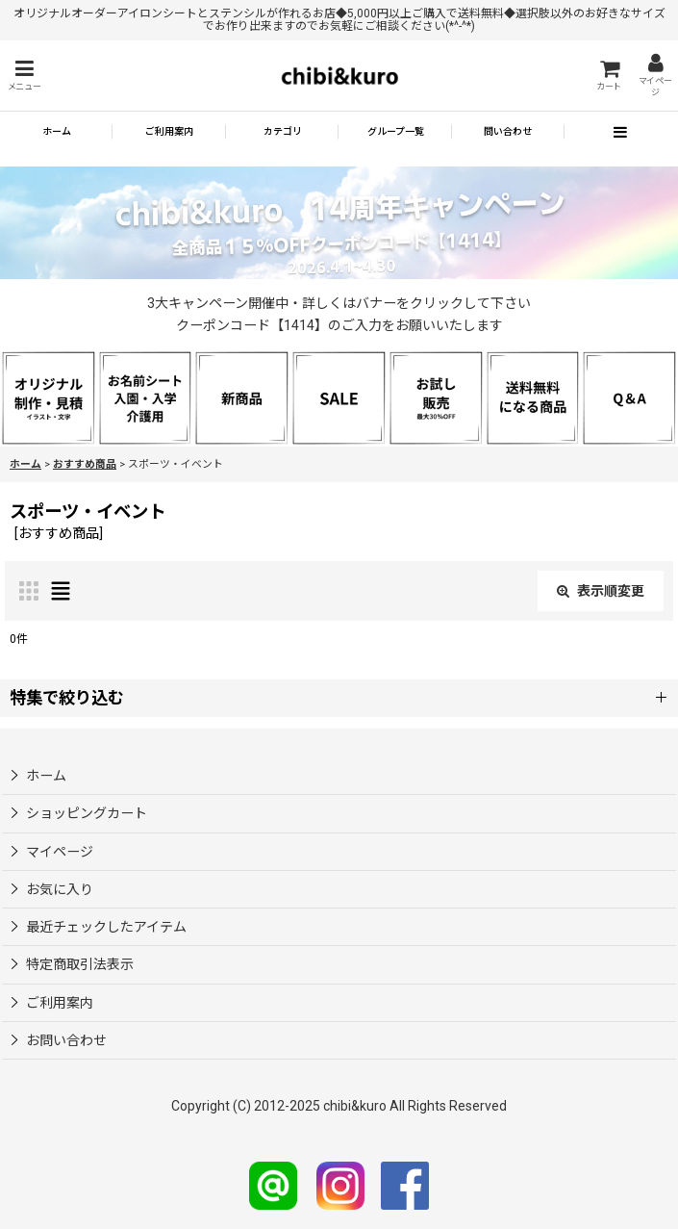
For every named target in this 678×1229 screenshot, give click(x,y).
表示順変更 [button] (600, 591)
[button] (24, 75)
